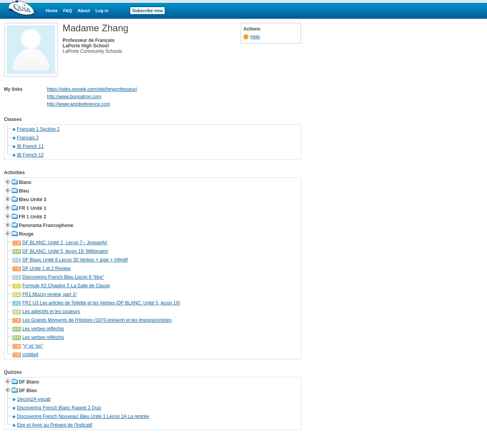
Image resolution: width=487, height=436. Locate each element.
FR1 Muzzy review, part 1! (49, 294)
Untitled (30, 354)
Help (255, 37)
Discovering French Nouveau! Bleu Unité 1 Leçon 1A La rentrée (83, 416)
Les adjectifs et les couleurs (51, 311)
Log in (101, 10)
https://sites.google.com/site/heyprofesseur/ (92, 89)
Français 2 (28, 138)
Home (52, 10)
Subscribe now (147, 10)
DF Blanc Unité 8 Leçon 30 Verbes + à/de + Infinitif (75, 260)
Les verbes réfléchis (43, 329)
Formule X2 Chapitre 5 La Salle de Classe (66, 285)
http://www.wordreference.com (78, 104)
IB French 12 (30, 155)
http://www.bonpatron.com (74, 96)
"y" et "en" (32, 346)
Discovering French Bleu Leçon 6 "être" (63, 277)
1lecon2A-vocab (33, 399)
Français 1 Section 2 (38, 129)
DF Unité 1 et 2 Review (46, 268)
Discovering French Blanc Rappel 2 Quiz (59, 408)
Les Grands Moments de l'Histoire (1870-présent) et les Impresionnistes (97, 320)
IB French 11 (30, 146)
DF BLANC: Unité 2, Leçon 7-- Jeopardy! (64, 242)
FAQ (67, 10)
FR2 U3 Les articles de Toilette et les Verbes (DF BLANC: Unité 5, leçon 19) (101, 303)
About (83, 10)
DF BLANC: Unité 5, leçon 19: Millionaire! (65, 251)
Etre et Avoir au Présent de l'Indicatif (54, 425)
